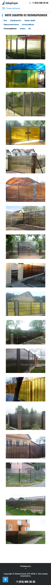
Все (5, 20)
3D (29, 29)
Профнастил (15, 20)
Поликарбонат (10, 29)
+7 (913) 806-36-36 (38, 2)
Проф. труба (29, 20)
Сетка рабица (28, 24)
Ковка (22, 29)
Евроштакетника (11, 24)
